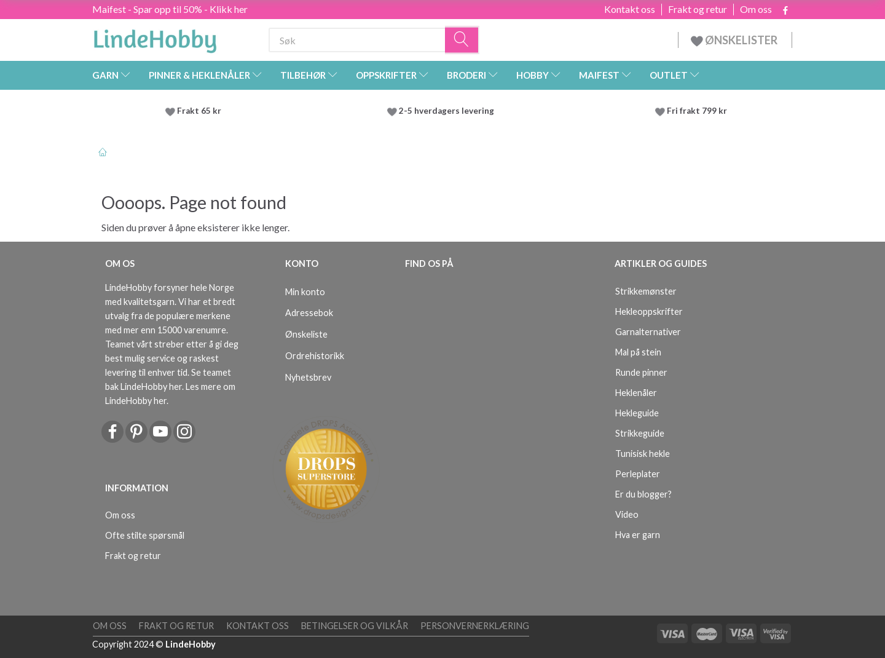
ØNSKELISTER (735, 40)
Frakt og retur (697, 9)
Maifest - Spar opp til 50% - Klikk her (170, 9)
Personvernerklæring (474, 625)
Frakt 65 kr (199, 111)
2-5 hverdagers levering (448, 111)
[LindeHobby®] (154, 37)
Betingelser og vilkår (354, 625)
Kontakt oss (629, 9)
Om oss (756, 9)
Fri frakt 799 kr (696, 111)
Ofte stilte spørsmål (144, 535)
